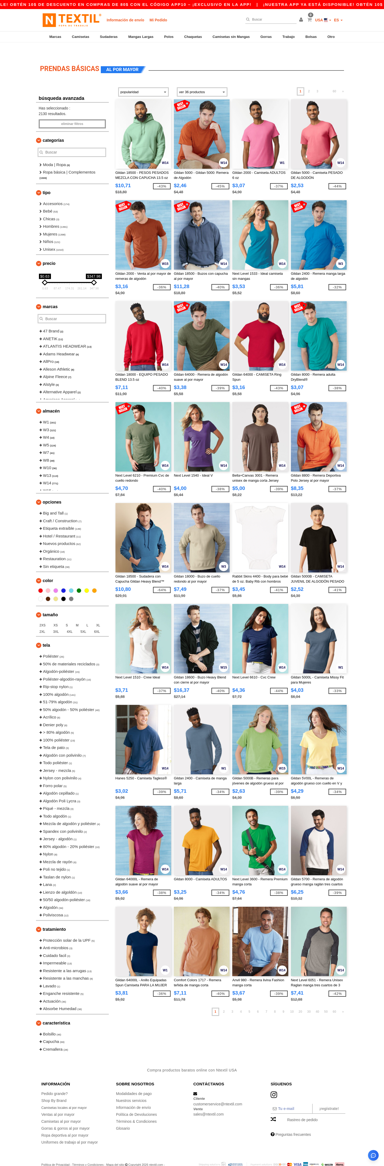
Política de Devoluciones (136, 1102)
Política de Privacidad (55, 1152)
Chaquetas (193, 37)
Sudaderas (109, 37)
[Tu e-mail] (291, 1096)
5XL (83, 620)
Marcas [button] (50, 294)
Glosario (123, 1116)
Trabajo (288, 37)
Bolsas (311, 37)
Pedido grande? (54, 1081)
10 (292, 1000)
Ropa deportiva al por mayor (65, 1123)
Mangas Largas (141, 37)
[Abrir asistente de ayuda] (373, 1155)
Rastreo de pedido (302, 1108)
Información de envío (125, 20)
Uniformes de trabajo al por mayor (69, 1130)
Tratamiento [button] (54, 917)
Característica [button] (56, 1011)
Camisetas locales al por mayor (67, 1095)
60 (334, 79)
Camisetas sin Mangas (231, 37)
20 (300, 1000)
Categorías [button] (53, 128)
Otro (331, 37)
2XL (42, 620)
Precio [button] (49, 251)
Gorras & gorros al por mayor (65, 1116)
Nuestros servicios (131, 1088)
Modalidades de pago (134, 1081)
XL (98, 613)
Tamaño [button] (50, 602)
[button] (302, 20)
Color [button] (48, 568)
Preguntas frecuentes (293, 1122)
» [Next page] (343, 79)
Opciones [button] (52, 490)
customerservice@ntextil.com (217, 1092)
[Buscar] (269, 19)
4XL (70, 620)
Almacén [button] (51, 399)
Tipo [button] (46, 180)
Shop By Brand (53, 1088)
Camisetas (80, 37)
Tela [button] (46, 633)
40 (317, 1000)
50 (326, 1000)
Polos (168, 37)
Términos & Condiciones (136, 1109)
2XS (42, 613)
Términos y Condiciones (87, 1152)
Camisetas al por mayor (61, 1109)
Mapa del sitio (115, 1152)
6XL (97, 620)
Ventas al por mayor (58, 1102)
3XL (56, 620)
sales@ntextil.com (208, 1102)
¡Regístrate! (329, 1096)
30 (309, 1000)
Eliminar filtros (72, 112)
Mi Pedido (158, 20)
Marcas (55, 37)
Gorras (266, 37)
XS (56, 613)
